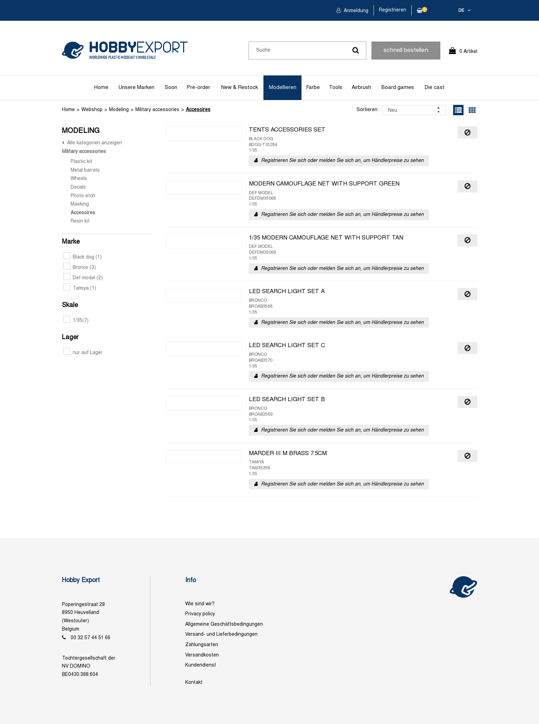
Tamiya (79, 288)
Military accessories (157, 110)
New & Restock (239, 87)
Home (101, 87)
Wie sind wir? (200, 604)
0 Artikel (468, 51)
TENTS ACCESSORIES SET (287, 130)
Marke (71, 242)
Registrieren (392, 10)
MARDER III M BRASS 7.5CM (288, 453)
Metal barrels (85, 170)
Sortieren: (368, 110)
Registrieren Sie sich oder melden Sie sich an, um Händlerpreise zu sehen (342, 161)
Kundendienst (200, 665)
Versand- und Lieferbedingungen (221, 634)
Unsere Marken (136, 87)
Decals (78, 187)
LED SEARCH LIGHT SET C (287, 346)
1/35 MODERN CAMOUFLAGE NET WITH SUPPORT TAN (326, 238)
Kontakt (194, 682)
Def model (83, 278)
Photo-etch (83, 196)
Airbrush (361, 87)
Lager (70, 338)
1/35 (76, 320)
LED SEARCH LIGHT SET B (287, 399)
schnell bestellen (406, 50)
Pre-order (198, 87)
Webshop (91, 110)
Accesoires (198, 110)
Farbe (313, 87)
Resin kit (80, 221)
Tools (335, 87)
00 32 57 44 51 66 (90, 638)
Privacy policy (200, 614)
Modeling (119, 110)
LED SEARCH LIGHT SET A (287, 292)
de (461, 11)
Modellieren (282, 87)
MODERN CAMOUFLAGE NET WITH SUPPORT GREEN (324, 184)
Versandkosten (202, 655)
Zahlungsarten (201, 645)
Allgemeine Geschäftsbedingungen (224, 624)
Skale (70, 305)
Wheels (79, 179)
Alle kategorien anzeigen (94, 143)
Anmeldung (355, 11)
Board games (397, 87)
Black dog (82, 257)
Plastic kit (81, 162)
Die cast (434, 87)
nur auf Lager (82, 353)
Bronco (79, 267)
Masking (80, 204)
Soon (171, 87)
